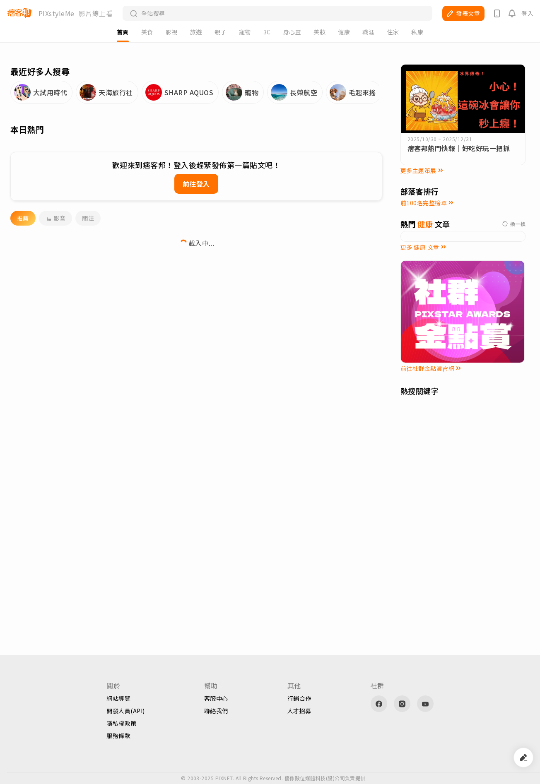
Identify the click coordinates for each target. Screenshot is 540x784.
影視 (172, 32)
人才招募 (299, 711)
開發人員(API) (125, 711)
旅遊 (196, 32)
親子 (221, 32)
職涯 (368, 32)
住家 (393, 32)
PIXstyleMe (57, 13)
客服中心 (216, 698)
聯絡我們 (216, 711)
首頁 (123, 32)
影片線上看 (96, 13)
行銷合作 (299, 698)
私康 (417, 32)
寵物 (245, 32)
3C (267, 32)
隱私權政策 (121, 723)
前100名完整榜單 (426, 203)
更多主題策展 (421, 170)
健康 (344, 32)
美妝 (319, 32)
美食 (147, 32)
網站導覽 (118, 698)
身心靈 (292, 32)
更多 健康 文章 (423, 247)
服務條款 (118, 735)
